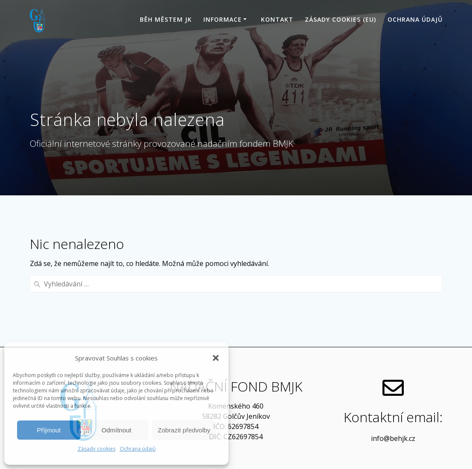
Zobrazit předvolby (184, 430)
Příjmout (49, 430)
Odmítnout (116, 430)
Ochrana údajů (138, 448)
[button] (215, 358)
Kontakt (277, 19)
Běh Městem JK (166, 19)
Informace (222, 19)
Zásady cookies (97, 448)
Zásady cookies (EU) (340, 19)
